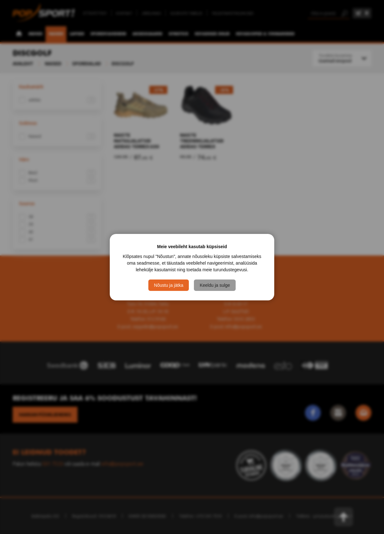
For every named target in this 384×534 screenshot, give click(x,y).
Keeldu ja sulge (215, 285)
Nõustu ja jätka (168, 285)
